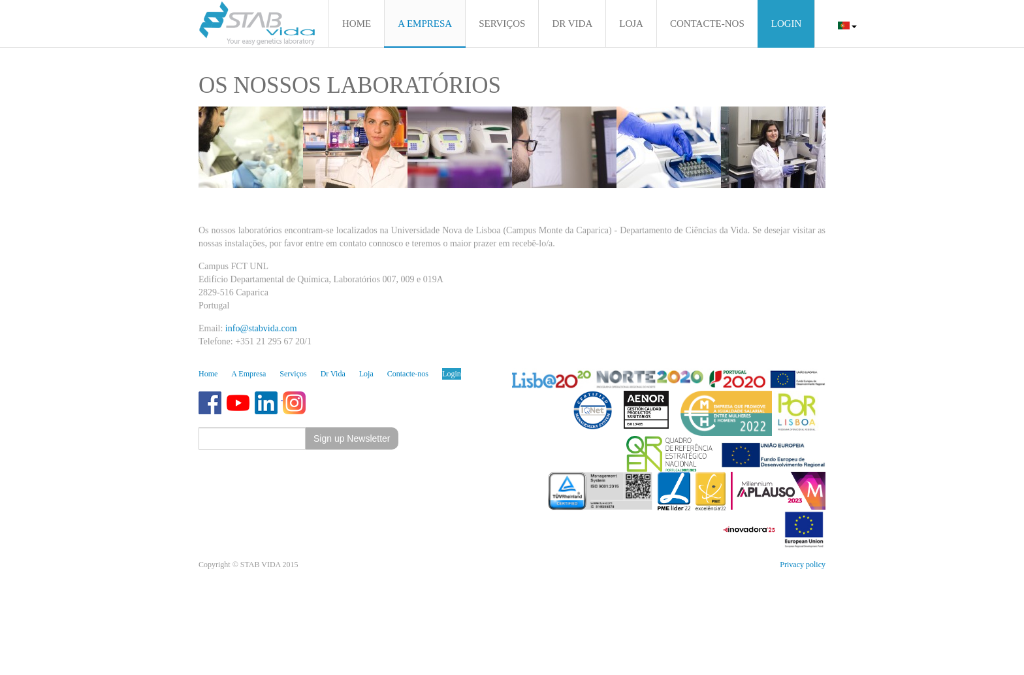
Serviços (293, 373)
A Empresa (248, 373)
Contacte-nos (407, 373)
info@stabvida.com (261, 328)
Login (451, 373)
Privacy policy (802, 564)
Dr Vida (333, 373)
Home (208, 373)
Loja (366, 373)
